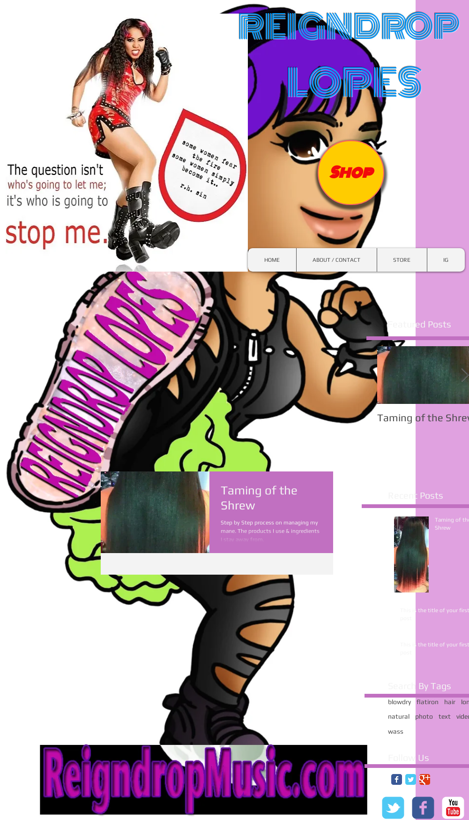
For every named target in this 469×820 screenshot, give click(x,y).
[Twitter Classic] (410, 779)
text (445, 716)
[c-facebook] (423, 808)
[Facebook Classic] (396, 779)
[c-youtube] (453, 808)
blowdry (399, 702)
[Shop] (351, 172)
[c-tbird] (393, 808)
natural (398, 716)
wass (395, 731)
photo (424, 716)
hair (449, 702)
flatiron (428, 702)
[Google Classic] (424, 779)
